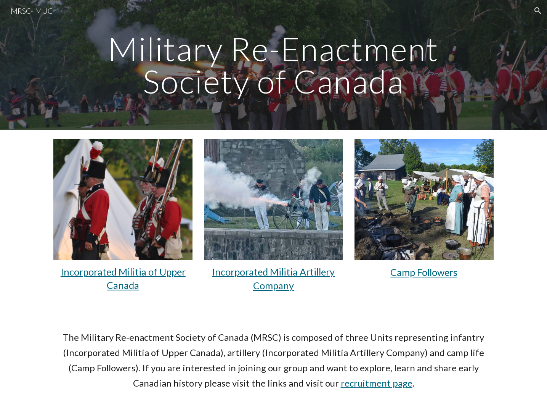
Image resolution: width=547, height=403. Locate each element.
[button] (538, 11)
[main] (273, 65)
